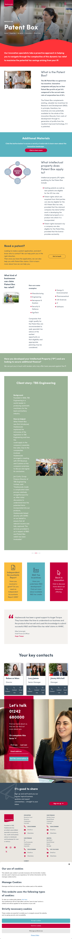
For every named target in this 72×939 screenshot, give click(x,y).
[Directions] (25, 838)
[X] (6, 856)
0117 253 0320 (54, 854)
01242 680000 (16, 719)
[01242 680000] (25, 831)
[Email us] (25, 835)
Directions (30, 838)
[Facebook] (15, 852)
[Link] (13, 586)
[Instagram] (10, 852)
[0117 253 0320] (48, 854)
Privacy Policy (35, 935)
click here (24, 899)
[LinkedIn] (6, 852)
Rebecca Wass (12, 683)
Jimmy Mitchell (57, 683)
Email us (30, 834)
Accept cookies (36, 920)
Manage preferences (36, 931)
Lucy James (33, 683)
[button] (69, 864)
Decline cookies (36, 926)
